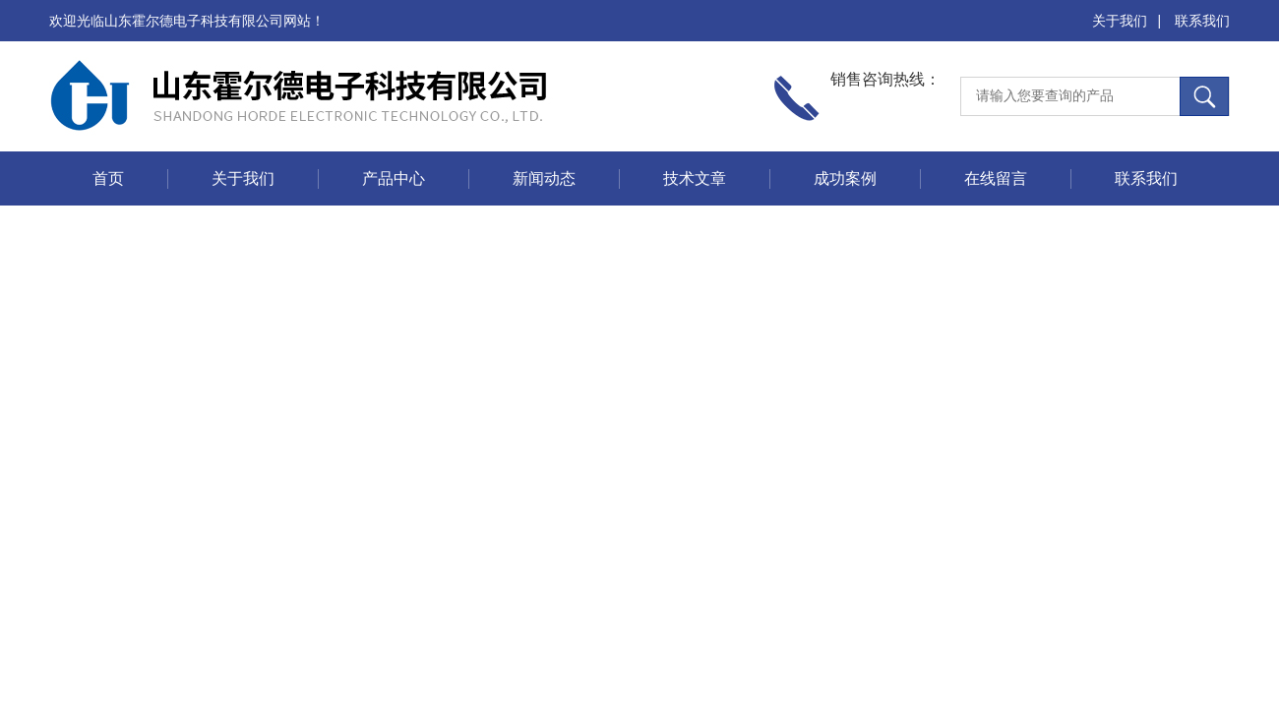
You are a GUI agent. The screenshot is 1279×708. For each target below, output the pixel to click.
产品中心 (393, 178)
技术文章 (694, 178)
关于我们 (1119, 21)
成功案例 (845, 178)
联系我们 (1202, 21)
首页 (108, 178)
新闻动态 (544, 178)
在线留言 (995, 178)
